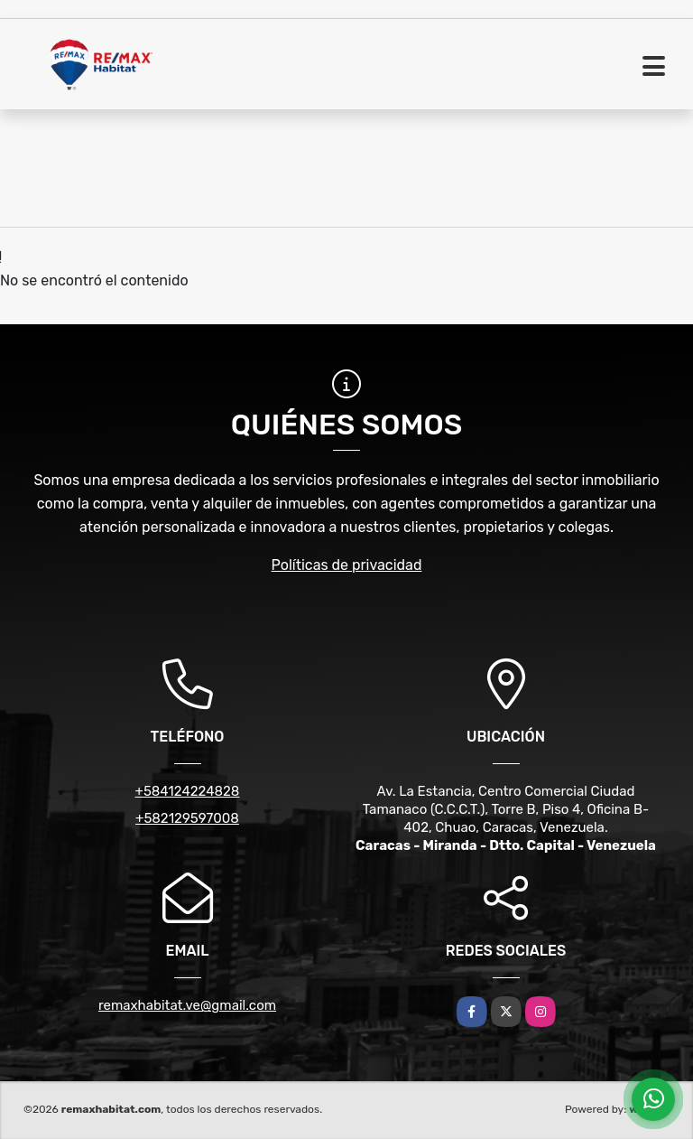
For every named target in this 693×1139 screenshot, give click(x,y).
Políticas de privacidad (347, 565)
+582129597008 (187, 818)
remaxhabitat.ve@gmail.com (187, 1005)
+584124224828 (187, 791)
